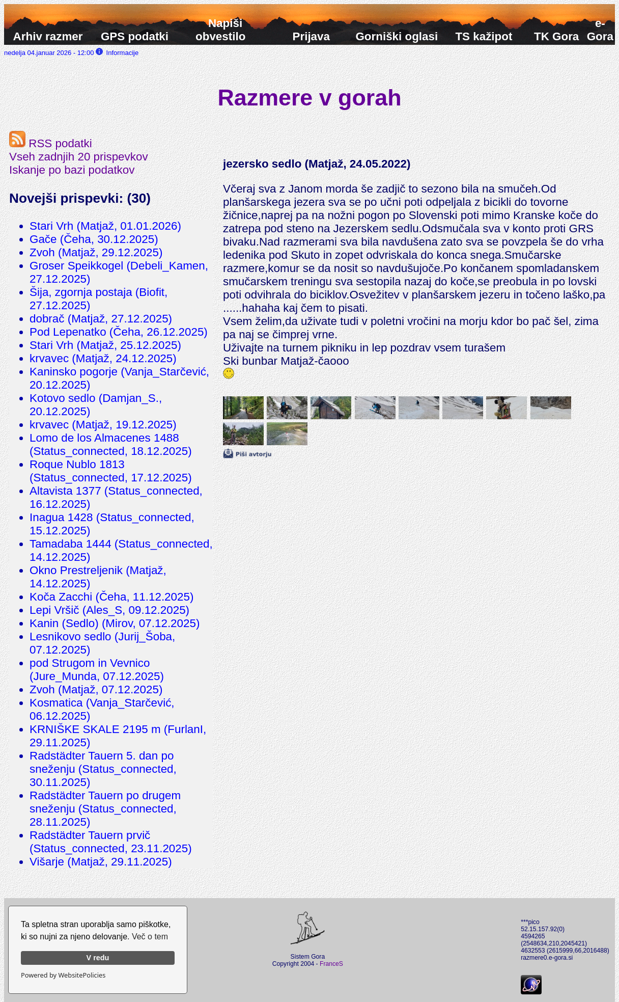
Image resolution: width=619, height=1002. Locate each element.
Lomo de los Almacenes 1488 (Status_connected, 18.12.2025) (111, 444)
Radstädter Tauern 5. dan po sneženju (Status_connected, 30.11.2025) (103, 769)
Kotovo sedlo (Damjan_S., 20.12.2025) (96, 405)
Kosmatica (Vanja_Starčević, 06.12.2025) (102, 709)
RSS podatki (50, 143)
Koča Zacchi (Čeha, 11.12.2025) (111, 596)
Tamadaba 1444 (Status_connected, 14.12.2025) (121, 550)
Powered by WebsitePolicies (63, 975)
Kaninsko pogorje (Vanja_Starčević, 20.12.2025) (119, 378)
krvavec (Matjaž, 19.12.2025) (103, 424)
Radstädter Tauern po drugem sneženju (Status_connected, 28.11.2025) (105, 808)
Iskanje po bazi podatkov (71, 170)
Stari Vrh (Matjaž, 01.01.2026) (105, 226)
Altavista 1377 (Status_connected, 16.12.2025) (116, 497)
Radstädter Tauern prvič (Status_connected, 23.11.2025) (111, 842)
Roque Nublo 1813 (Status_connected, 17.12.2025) (111, 471)
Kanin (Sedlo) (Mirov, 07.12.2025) (115, 623)
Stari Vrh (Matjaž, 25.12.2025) (105, 345)
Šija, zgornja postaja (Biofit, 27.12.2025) (98, 299)
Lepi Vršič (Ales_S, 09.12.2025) (109, 610)
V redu (98, 958)
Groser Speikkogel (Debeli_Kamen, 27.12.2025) (119, 272)
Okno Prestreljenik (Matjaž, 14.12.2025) (98, 577)
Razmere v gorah (310, 97)
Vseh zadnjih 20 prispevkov (78, 156)
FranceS (331, 963)
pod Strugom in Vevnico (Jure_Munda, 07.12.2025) (97, 670)
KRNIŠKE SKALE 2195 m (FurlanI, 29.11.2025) (118, 736)
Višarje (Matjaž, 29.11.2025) (101, 861)
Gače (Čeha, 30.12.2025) (94, 239)
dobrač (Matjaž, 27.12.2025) (101, 318)
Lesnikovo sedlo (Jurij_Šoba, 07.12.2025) (102, 643)
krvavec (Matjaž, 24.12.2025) (103, 358)
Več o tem (150, 936)
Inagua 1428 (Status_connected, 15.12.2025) (112, 524)
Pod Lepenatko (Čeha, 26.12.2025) (119, 332)
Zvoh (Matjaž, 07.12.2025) (96, 689)
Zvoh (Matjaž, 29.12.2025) (96, 252)
